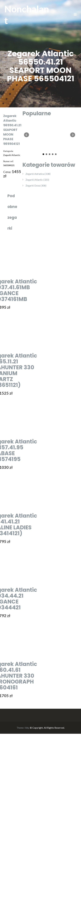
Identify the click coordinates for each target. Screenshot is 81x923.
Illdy (27, 727)
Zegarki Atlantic (37, 179)
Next (72, 134)
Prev (26, 134)
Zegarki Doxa (36, 185)
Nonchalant (26, 14)
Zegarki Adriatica (38, 173)
